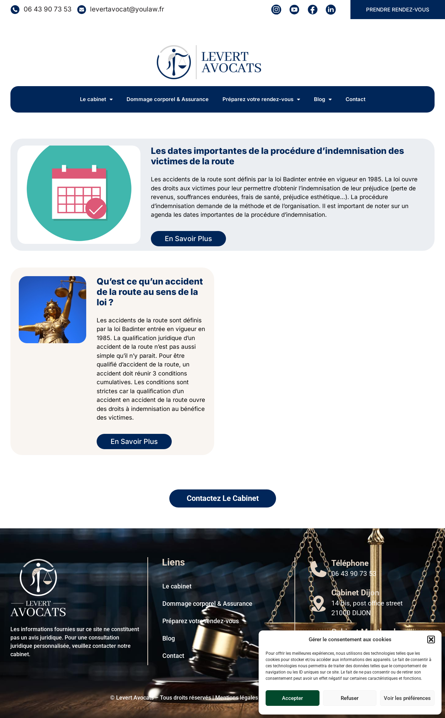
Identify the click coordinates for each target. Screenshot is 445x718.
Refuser (349, 698)
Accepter (292, 698)
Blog (323, 99)
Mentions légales (236, 697)
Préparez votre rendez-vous (261, 99)
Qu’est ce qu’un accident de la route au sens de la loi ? (150, 291)
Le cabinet (96, 99)
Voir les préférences (407, 698)
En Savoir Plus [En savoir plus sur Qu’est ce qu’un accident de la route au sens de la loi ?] (134, 441)
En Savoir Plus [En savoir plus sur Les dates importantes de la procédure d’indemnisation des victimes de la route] (188, 238)
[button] (431, 639)
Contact (355, 99)
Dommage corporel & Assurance (168, 99)
